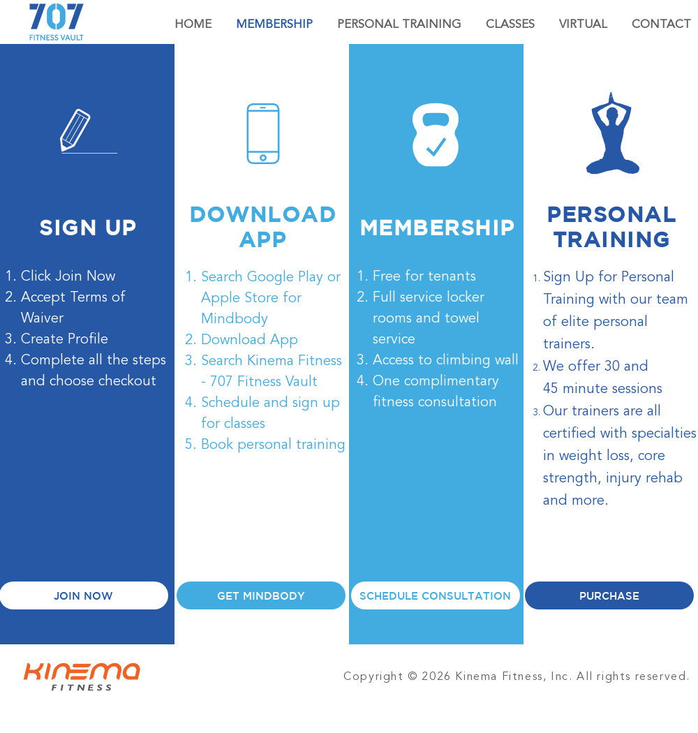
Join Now (85, 277)
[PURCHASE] (609, 595)
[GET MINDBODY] (261, 595)
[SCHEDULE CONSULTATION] (435, 595)
